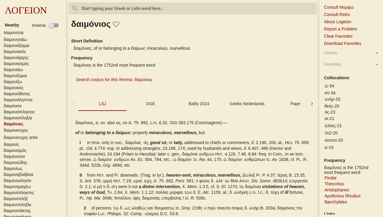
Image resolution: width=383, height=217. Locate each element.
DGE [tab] (150, 103)
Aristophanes (337, 189)
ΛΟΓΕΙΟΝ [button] (26, 10)
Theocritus (334, 183)
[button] (34, 32)
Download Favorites (342, 43)
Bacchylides (336, 202)
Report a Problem (340, 29)
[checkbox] (45, 25)
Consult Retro (337, 14)
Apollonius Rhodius (343, 195)
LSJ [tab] (102, 103)
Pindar (331, 177)
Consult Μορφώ (339, 7)
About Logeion (337, 21)
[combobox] (193, 8)
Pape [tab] (295, 103)
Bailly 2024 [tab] (199, 103)
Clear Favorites (338, 36)
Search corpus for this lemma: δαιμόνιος (114, 79)
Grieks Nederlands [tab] (247, 103)
